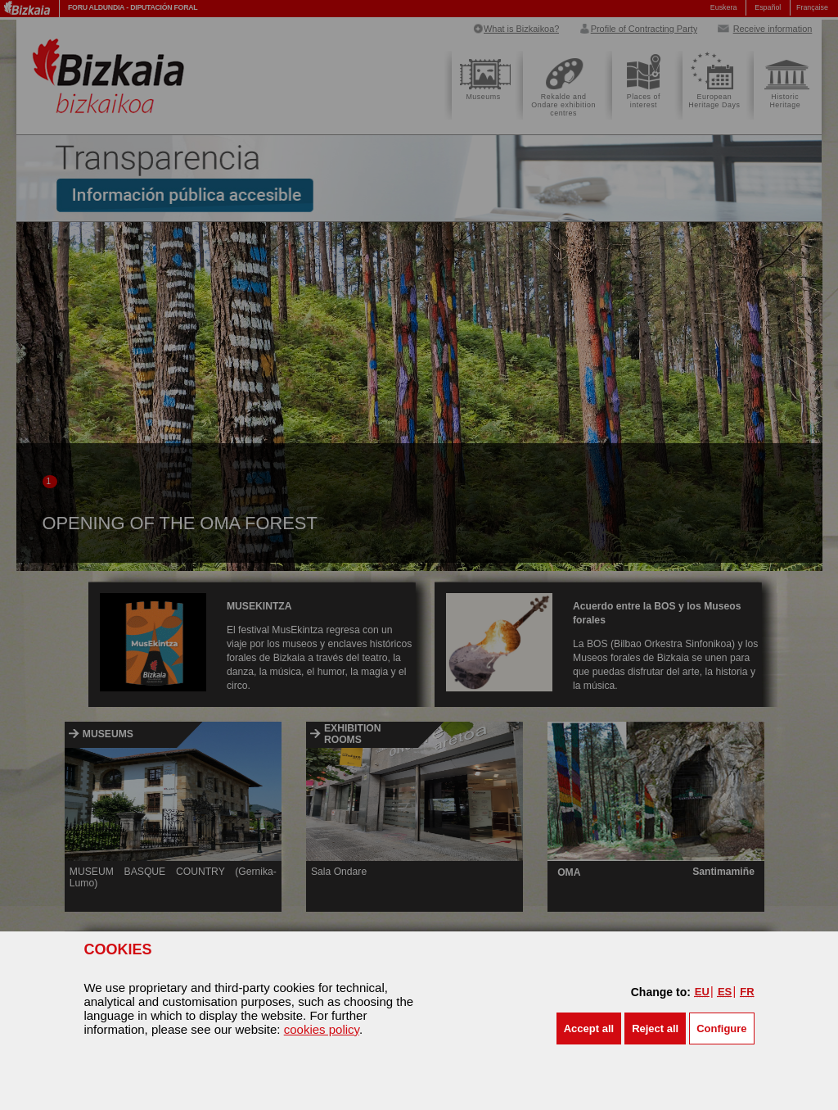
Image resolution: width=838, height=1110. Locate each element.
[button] (588, 1028)
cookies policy (321, 1029)
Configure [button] (721, 1028)
